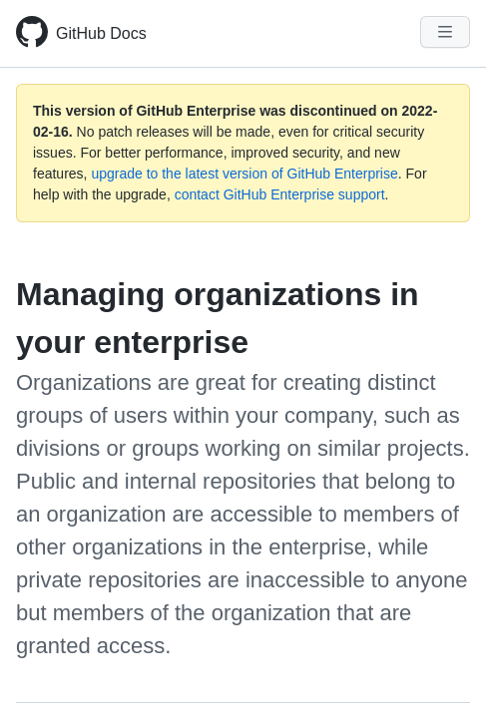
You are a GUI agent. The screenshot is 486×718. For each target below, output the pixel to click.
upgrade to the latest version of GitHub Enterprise (244, 173)
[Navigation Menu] (445, 32)
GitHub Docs (101, 33)
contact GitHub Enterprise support (280, 194)
